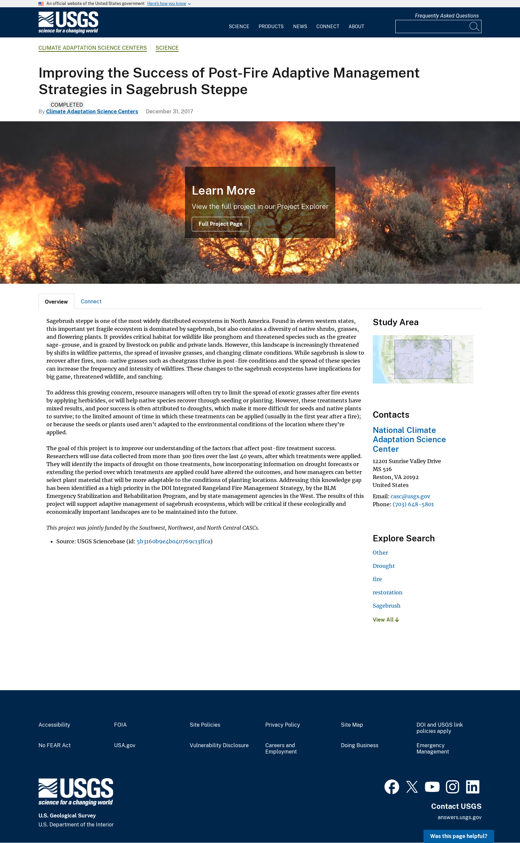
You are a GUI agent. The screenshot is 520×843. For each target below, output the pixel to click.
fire (377, 579)
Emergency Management (433, 749)
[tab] (56, 301)
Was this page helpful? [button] (458, 836)
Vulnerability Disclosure (219, 746)
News (300, 26)
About (356, 26)
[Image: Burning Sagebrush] (260, 202)
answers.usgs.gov (460, 817)
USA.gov (124, 746)
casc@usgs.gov (410, 496)
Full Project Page (220, 224)
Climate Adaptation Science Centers (92, 48)
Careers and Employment (281, 749)
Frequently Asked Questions (447, 16)
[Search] (475, 26)
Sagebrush (387, 605)
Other (380, 552)
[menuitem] (239, 22)
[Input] (438, 26)
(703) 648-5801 (413, 504)
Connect (327, 26)
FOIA (120, 725)
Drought (384, 566)
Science (239, 26)
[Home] (68, 32)
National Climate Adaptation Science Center (409, 439)
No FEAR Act (54, 746)
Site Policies (205, 725)
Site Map (352, 725)
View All (386, 620)
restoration (388, 592)
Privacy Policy (282, 725)
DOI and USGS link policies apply (440, 728)
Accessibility (54, 725)
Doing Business (359, 746)
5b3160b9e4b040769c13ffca (173, 541)
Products (271, 26)
